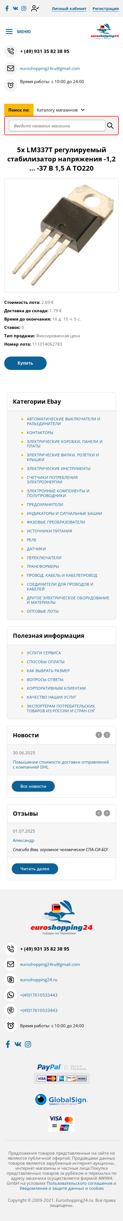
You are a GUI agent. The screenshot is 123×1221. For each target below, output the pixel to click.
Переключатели (44, 557)
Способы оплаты (46, 661)
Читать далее (34, 868)
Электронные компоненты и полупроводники (58, 493)
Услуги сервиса (44, 652)
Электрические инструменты (59, 468)
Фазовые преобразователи (56, 522)
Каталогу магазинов (57, 110)
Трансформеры (43, 566)
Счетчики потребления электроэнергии (52, 480)
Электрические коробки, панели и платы (65, 444)
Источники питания (49, 531)
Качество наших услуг (51, 697)
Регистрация (106, 8)
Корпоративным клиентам (56, 688)
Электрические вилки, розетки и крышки (63, 457)
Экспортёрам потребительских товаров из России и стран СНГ (61, 708)
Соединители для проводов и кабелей (60, 587)
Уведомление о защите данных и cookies (62, 1188)
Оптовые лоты (43, 611)
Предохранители (45, 504)
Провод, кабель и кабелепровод (62, 575)
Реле (31, 539)
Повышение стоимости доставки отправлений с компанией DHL (61, 764)
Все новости (33, 786)
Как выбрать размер (48, 670)
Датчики (36, 548)
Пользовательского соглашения (79, 1183)
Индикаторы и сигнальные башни (64, 513)
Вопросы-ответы (45, 679)
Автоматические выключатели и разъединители (63, 421)
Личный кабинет (69, 8)
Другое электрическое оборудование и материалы (68, 600)
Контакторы (40, 432)
